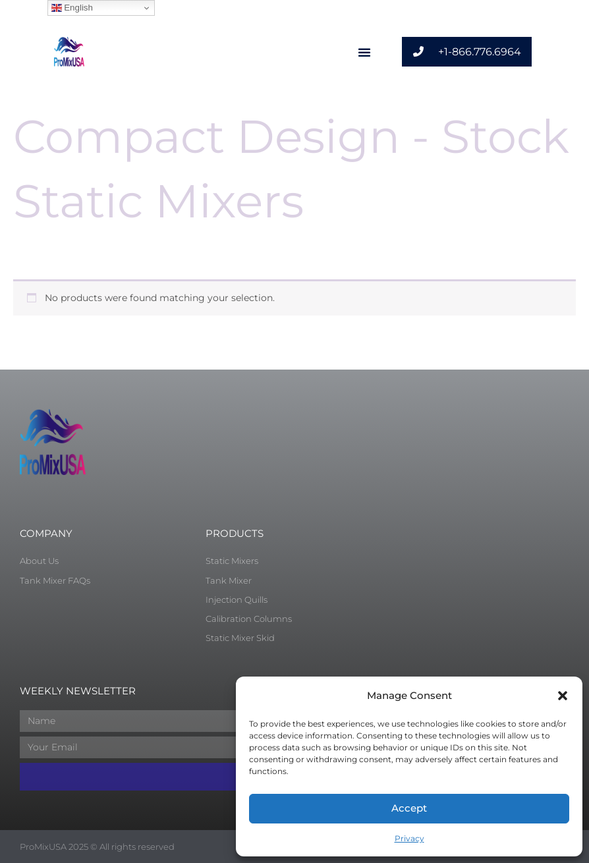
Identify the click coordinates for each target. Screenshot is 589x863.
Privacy (409, 838)
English (72, 8)
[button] (562, 695)
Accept (409, 808)
